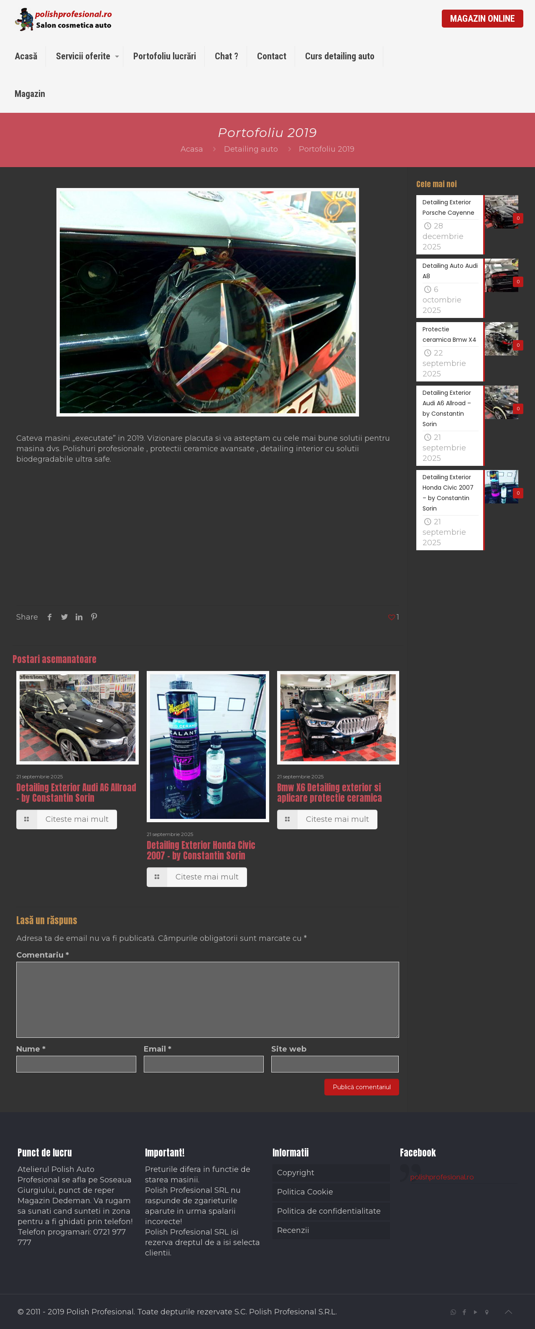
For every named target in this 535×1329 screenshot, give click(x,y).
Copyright (295, 1172)
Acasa (192, 149)
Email (157, 1049)
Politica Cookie (305, 1192)
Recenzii (293, 1230)
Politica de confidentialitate (329, 1211)
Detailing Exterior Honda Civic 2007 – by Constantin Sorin (201, 850)
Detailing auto (251, 149)
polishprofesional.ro (442, 1177)
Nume (31, 1049)
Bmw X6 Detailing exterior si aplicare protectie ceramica (329, 793)
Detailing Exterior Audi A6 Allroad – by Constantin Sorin (76, 793)
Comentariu (42, 955)
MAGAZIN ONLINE (482, 18)
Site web (288, 1049)
